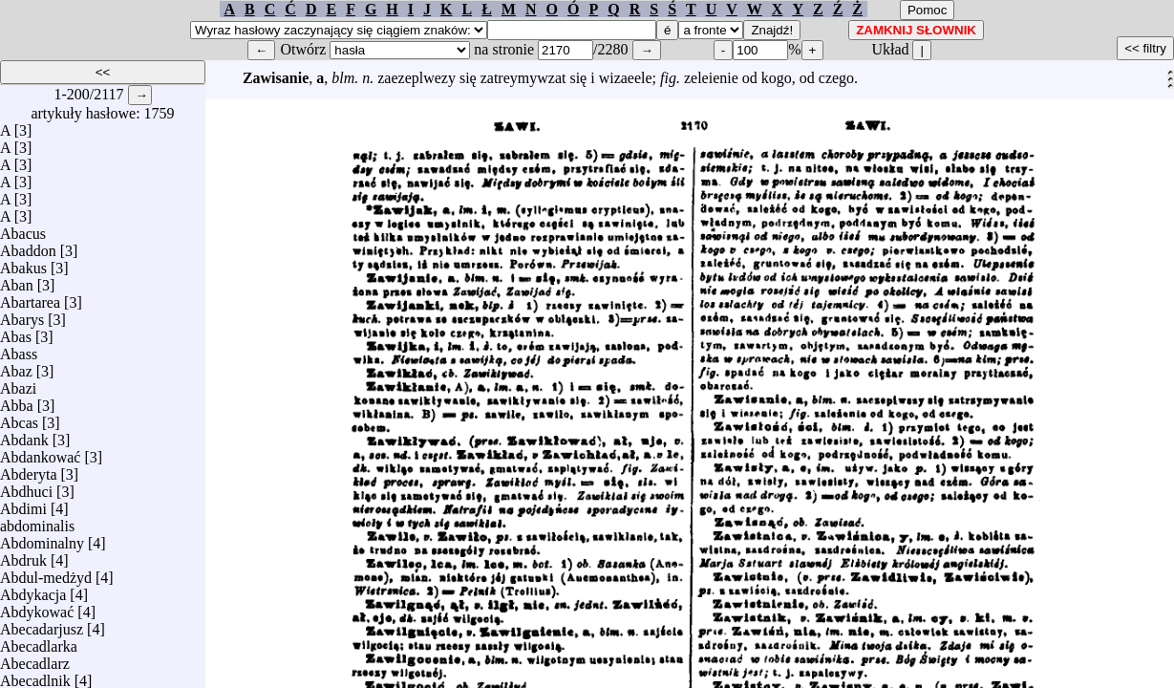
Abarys (22, 315)
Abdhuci (26, 487)
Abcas (19, 418)
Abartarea (30, 298)
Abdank (24, 435)
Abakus (23, 263)
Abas (16, 332)
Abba (16, 401)
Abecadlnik (35, 676)
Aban (16, 280)
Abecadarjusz (41, 624)
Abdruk (23, 556)
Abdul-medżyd (46, 573)
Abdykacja (33, 590)
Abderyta (28, 470)
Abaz (16, 366)
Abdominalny (42, 538)
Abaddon (28, 246)
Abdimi (23, 504)
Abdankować (40, 452)
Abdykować (37, 607)
